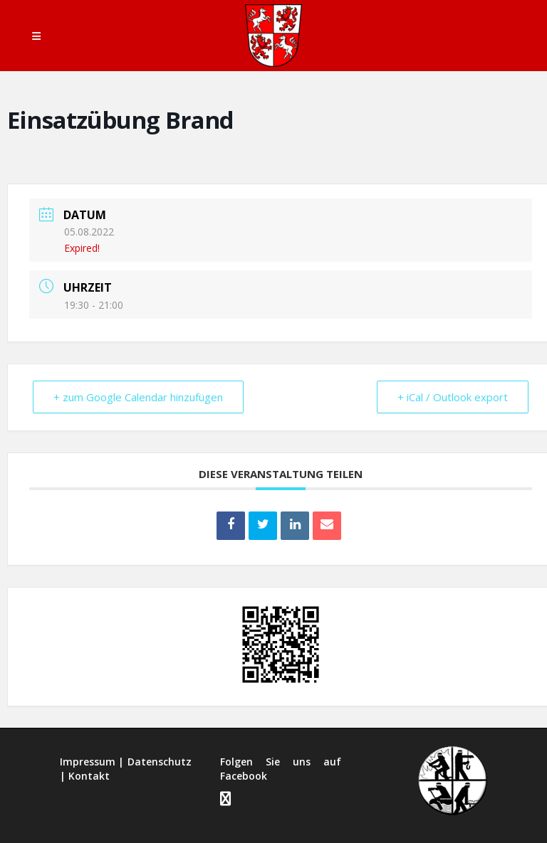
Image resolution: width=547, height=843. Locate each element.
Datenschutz (159, 761)
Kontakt (89, 776)
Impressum (87, 761)
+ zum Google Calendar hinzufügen (138, 397)
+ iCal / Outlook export (452, 397)
